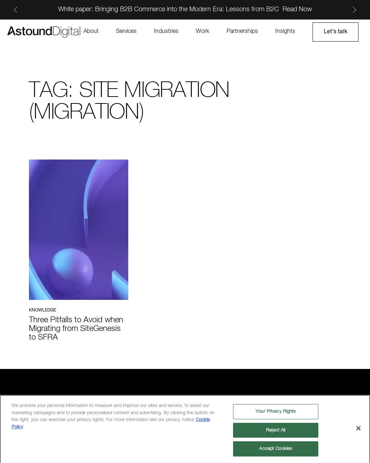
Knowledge (42, 310)
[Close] (358, 430)
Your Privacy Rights (275, 413)
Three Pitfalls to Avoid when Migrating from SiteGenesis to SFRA (76, 328)
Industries (166, 31)
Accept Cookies (275, 451)
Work (202, 31)
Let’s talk (335, 32)
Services (126, 31)
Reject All (275, 432)
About (91, 31)
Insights (285, 31)
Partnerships (242, 31)
